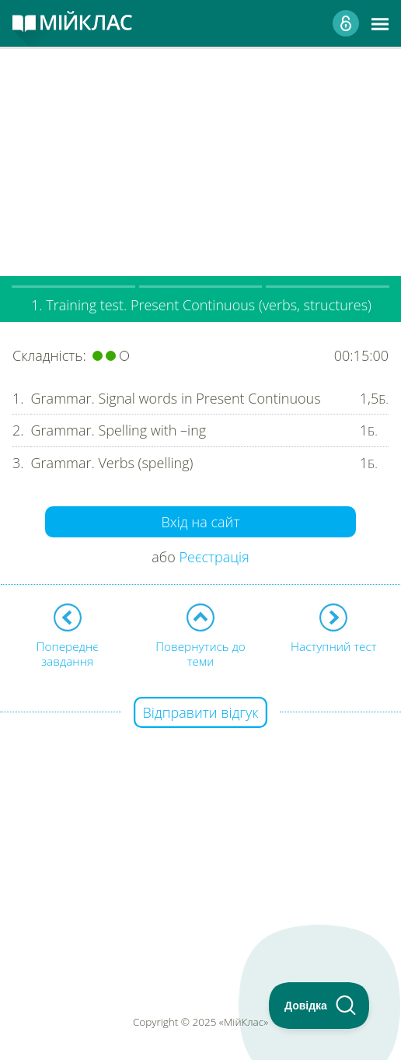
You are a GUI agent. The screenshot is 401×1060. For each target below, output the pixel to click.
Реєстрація (214, 556)
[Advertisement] (200, 155)
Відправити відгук (201, 712)
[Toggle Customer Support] (319, 1005)
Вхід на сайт (201, 522)
